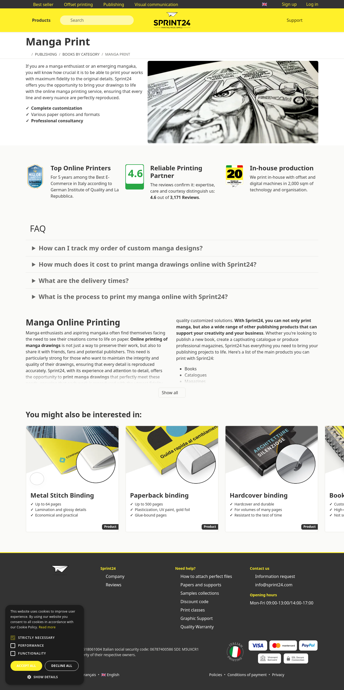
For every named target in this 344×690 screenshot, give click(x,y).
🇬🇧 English (110, 674)
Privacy (278, 674)
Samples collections (197, 593)
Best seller (40, 4)
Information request (272, 576)
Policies (215, 674)
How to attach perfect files (203, 576)
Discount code (191, 601)
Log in (309, 4)
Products (41, 20)
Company (112, 576)
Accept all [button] (26, 665)
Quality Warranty (194, 627)
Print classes (190, 610)
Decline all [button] (61, 665)
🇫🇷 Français (86, 674)
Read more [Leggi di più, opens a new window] (47, 627)
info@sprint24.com (271, 585)
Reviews (110, 585)
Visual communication (153, 4)
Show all (172, 393)
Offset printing (76, 4)
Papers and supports (198, 585)
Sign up (287, 4)
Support (294, 20)
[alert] (44, 645)
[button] (13, 638)
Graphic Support (194, 618)
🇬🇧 (267, 4)
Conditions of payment (247, 674)
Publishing (111, 4)
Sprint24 (172, 21)
